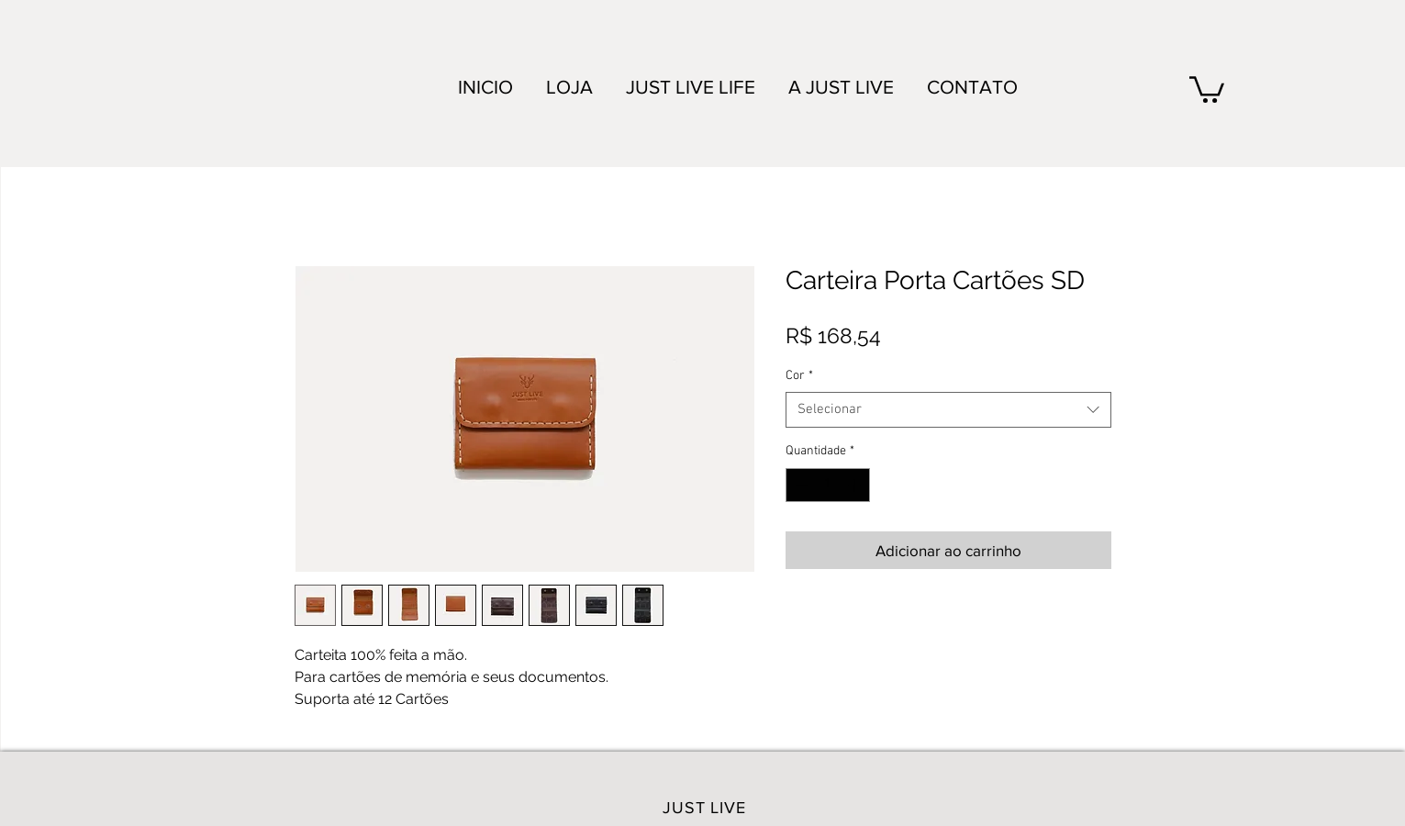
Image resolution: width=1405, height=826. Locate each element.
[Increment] (855, 485)
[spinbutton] (827, 485)
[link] (1206, 88)
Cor (799, 376)
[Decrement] (799, 485)
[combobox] (948, 410)
